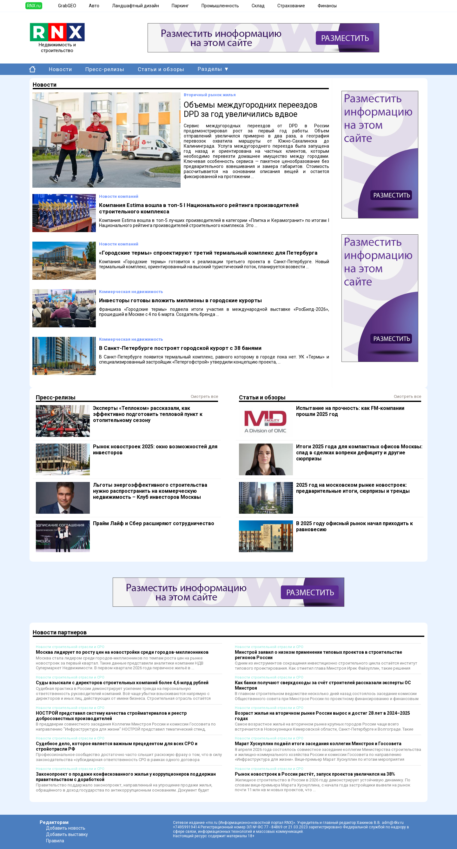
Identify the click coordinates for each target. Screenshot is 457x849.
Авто (94, 5)
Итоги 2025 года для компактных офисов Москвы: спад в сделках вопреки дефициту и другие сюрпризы (359, 453)
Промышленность (220, 5)
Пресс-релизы (104, 69)
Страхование (291, 5)
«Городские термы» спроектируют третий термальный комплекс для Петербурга (208, 253)
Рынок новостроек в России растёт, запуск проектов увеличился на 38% (315, 774)
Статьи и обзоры (161, 69)
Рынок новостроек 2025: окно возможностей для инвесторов (155, 450)
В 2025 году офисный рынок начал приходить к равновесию (354, 526)
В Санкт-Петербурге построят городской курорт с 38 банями (180, 348)
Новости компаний (118, 196)
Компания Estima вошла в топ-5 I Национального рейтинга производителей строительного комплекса (199, 208)
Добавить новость (65, 828)
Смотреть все (204, 396)
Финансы (327, 5)
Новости (60, 69)
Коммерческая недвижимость (131, 291)
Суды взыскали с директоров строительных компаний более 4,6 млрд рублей (122, 682)
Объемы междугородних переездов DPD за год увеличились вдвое (250, 109)
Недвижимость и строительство (57, 45)
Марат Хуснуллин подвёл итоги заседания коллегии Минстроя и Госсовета (318, 743)
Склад (258, 5)
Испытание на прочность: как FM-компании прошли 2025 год (350, 411)
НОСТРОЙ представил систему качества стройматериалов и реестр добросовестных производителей (111, 716)
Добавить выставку (67, 834)
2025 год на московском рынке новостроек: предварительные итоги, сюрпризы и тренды (353, 488)
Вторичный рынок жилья (210, 94)
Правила (55, 840)
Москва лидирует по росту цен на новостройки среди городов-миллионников (122, 652)
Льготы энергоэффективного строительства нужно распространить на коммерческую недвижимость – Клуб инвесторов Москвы (150, 491)
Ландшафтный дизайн (135, 5)
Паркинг (180, 5)
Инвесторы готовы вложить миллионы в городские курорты (180, 300)
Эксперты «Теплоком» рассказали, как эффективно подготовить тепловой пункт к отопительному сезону (147, 414)
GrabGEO (67, 5)
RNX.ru (34, 5)
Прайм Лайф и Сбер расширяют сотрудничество (153, 523)
